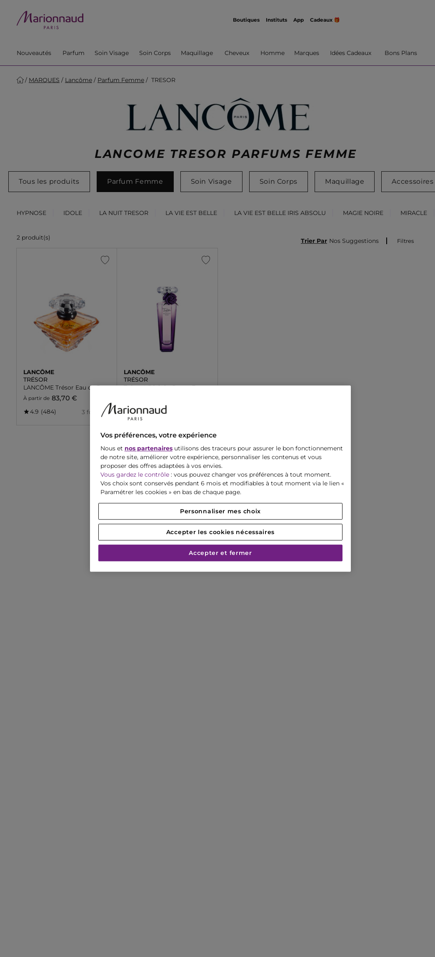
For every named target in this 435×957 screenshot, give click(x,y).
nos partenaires (148, 448)
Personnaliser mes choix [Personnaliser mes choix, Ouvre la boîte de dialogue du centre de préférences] (220, 511)
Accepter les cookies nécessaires (220, 532)
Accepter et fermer (220, 553)
